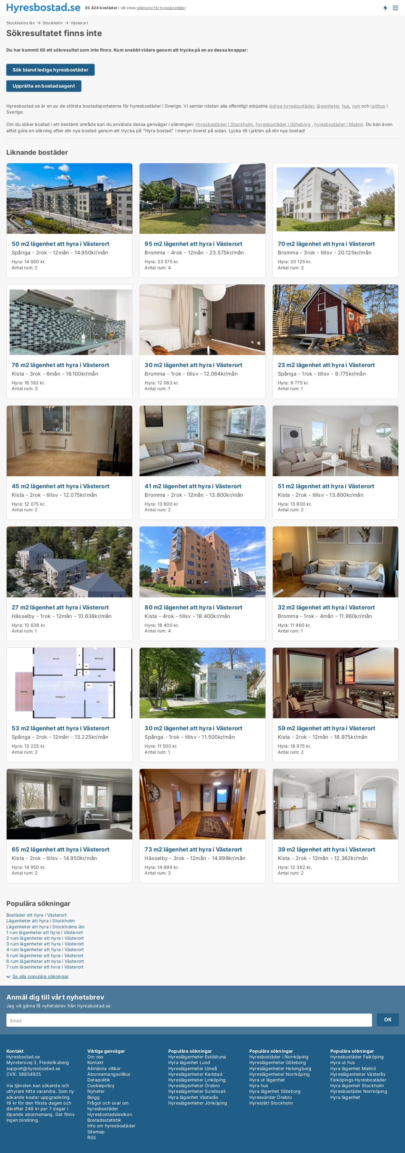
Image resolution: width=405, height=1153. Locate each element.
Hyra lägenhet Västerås (193, 1097)
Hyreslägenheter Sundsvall (196, 1091)
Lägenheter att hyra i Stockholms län (45, 926)
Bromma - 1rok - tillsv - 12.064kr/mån (191, 374)
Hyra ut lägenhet (267, 1079)
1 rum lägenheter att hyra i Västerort (44, 932)
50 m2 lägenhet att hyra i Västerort (60, 243)
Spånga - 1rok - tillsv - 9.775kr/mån (322, 374)
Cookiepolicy (101, 1085)
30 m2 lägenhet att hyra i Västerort (193, 364)
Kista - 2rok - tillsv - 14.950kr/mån (54, 858)
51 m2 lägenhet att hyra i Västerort (326, 486)
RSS (91, 1137)
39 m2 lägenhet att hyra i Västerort (327, 849)
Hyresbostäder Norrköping (358, 1091)
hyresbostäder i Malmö (338, 124)
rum (356, 106)
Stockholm (53, 23)
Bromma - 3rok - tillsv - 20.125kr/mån (324, 252)
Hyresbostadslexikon (109, 1114)
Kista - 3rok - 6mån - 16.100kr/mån (55, 374)
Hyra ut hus (342, 1062)
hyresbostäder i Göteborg (283, 124)
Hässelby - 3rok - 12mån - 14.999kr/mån (195, 858)
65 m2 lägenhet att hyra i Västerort (60, 849)
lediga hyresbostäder (291, 106)
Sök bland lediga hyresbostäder (50, 70)
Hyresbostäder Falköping (357, 1056)
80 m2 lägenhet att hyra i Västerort (193, 607)
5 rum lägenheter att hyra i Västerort (45, 955)
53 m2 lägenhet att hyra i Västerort (60, 728)
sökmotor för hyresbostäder (161, 8)
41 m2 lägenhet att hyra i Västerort (193, 486)
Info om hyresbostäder (111, 1125)
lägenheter (328, 106)
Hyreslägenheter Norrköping (279, 1074)
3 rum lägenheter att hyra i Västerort (45, 943)
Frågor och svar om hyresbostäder (108, 1105)
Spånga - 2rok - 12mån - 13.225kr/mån (60, 737)
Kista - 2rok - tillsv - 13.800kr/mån (321, 495)
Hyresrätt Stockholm (271, 1103)
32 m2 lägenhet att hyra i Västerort (326, 607)
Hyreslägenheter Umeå (192, 1068)
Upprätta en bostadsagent (44, 86)
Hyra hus (258, 1085)
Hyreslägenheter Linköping (197, 1079)
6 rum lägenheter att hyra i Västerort (45, 961)
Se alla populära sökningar (40, 976)
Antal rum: (23, 267)
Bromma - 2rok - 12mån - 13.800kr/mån (194, 495)
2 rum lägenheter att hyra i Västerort (45, 938)
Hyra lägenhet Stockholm (357, 1085)
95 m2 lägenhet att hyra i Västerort (193, 243)
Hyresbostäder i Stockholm (224, 124)
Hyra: (18, 261)
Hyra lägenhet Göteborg (275, 1091)
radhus (378, 106)
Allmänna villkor (104, 1068)
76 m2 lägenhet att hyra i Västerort (60, 364)
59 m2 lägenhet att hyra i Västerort (327, 728)
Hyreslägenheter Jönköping (197, 1103)
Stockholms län (20, 23)
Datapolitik (98, 1079)
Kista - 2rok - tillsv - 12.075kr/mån (54, 495)
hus (346, 106)
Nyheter (95, 1091)
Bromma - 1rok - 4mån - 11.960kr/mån (325, 616)
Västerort (79, 23)
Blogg (93, 1097)
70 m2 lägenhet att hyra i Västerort (326, 243)
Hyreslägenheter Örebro (194, 1085)
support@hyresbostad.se (33, 1068)
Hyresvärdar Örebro (270, 1097)
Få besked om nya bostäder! (385, 7)
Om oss (95, 1056)
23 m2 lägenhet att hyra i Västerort (326, 364)
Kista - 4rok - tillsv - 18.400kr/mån (187, 616)
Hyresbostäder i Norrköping (278, 1056)
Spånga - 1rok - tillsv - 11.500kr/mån (190, 737)
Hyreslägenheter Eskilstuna (197, 1056)
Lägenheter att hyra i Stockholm (40, 920)
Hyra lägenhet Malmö (353, 1068)
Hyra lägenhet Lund (189, 1062)
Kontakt (95, 1062)
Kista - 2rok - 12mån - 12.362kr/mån (323, 858)
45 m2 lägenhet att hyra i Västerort (60, 486)
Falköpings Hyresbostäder (358, 1079)
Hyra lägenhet (345, 1097)
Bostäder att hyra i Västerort (36, 915)
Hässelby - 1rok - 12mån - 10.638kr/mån (62, 616)
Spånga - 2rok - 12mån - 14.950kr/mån (60, 252)
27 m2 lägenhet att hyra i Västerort (60, 607)
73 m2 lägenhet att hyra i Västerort (193, 849)
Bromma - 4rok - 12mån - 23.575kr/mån (194, 252)
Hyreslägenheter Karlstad (195, 1074)
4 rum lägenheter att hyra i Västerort (45, 949)
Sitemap (96, 1131)
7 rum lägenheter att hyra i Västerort (45, 966)
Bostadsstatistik (104, 1120)
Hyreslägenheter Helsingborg (280, 1068)
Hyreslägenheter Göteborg (277, 1062)
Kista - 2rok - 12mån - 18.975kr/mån (323, 737)
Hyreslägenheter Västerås (357, 1074)
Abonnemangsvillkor (109, 1074)
